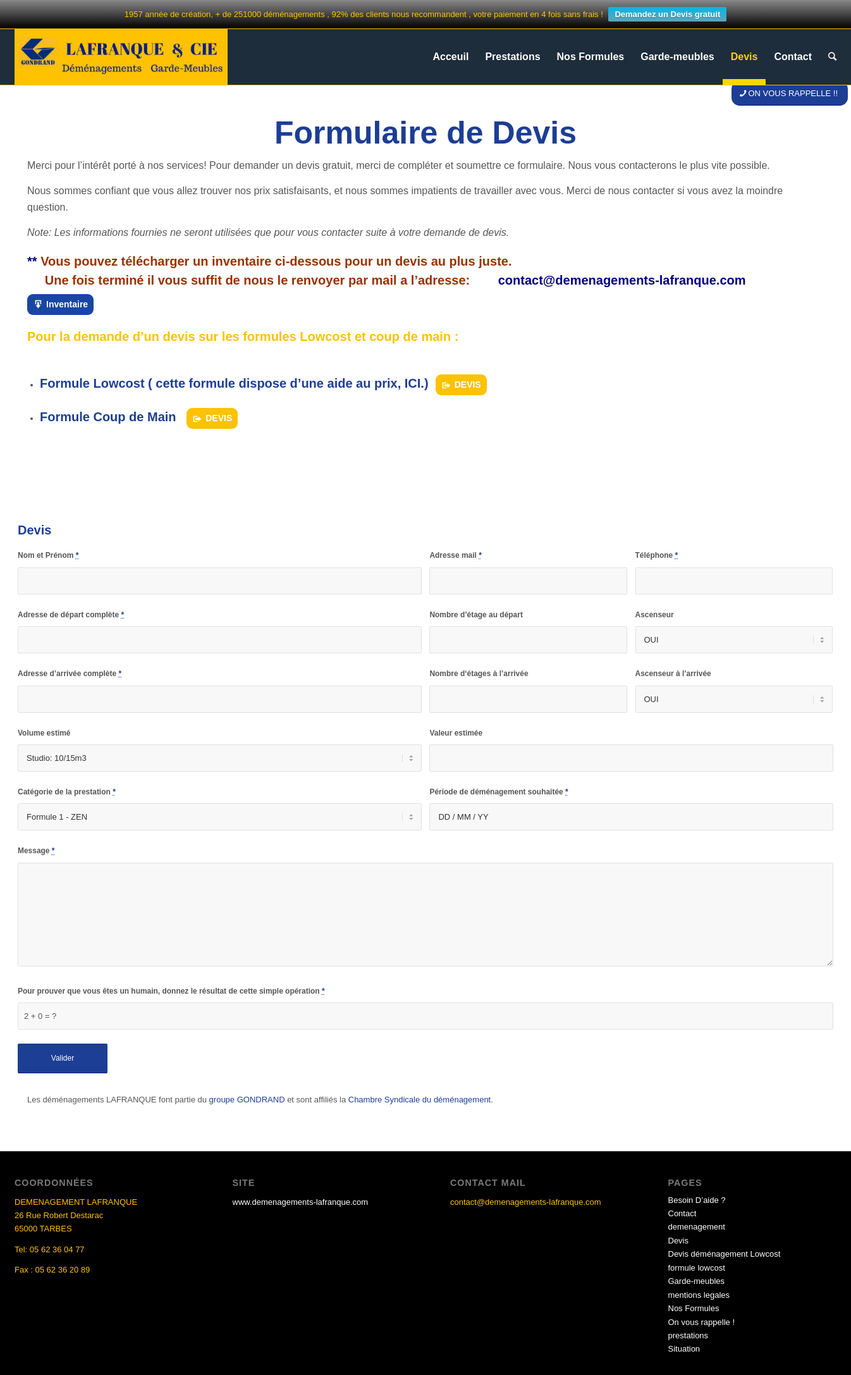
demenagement (696, 1226)
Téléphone (656, 555)
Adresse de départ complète (71, 614)
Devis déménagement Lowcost (724, 1254)
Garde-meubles (696, 1281)
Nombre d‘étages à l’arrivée (478, 673)
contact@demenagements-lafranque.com (622, 280)
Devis (678, 1240)
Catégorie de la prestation (67, 791)
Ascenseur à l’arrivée (673, 673)
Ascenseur (654, 614)
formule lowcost (696, 1268)
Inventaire (67, 304)
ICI (413, 383)
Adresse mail (455, 555)
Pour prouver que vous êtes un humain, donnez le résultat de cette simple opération (171, 991)
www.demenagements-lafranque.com (301, 1202)
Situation (684, 1348)
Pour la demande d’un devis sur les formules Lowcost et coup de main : (242, 336)
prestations (688, 1335)
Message (36, 850)
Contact (682, 1213)
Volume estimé (44, 733)
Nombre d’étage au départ (475, 614)
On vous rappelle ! (701, 1322)
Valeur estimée (455, 733)
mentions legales (699, 1295)
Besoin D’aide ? (697, 1200)
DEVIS (468, 384)
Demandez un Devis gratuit (667, 14)
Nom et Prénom (48, 555)
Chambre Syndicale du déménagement (419, 1099)
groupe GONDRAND (247, 1099)
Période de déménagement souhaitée (498, 791)
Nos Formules (693, 1308)
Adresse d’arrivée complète (69, 673)
